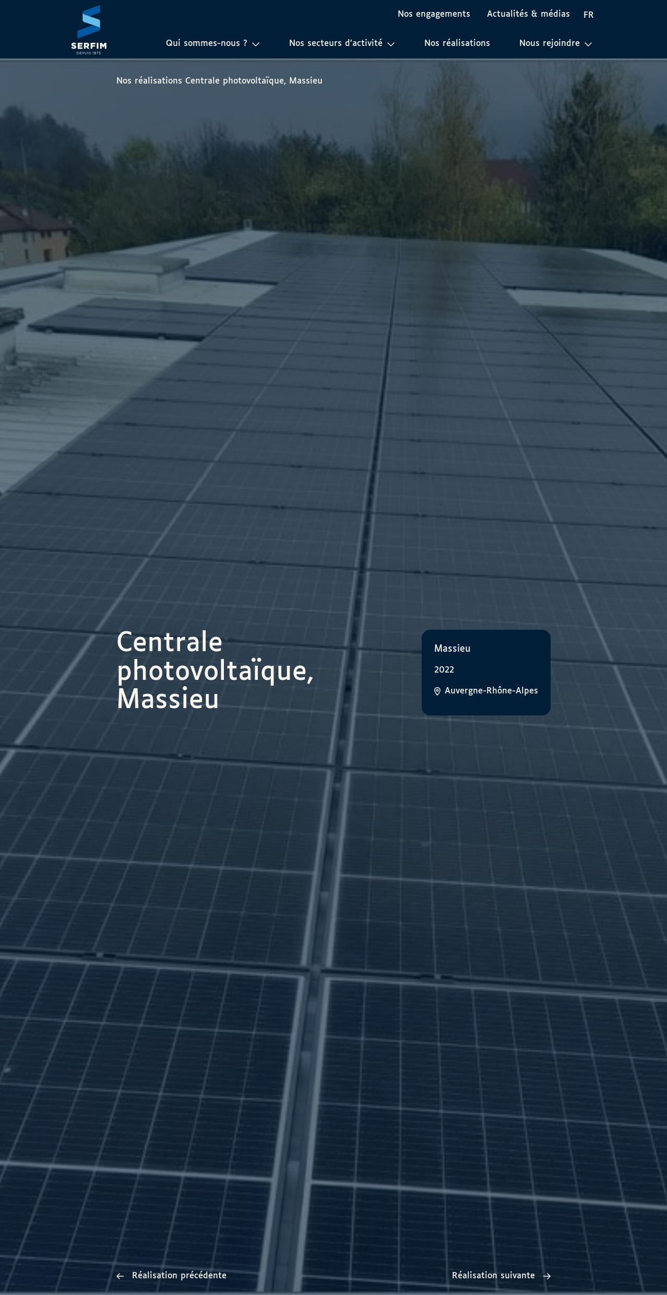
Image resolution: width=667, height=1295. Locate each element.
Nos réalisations (457, 43)
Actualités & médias (528, 14)
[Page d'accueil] (88, 29)
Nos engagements (434, 14)
